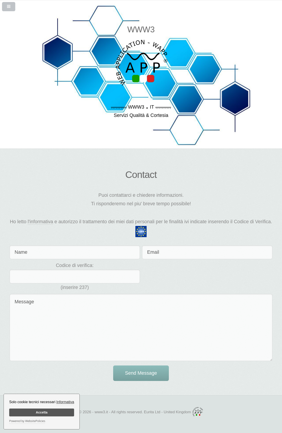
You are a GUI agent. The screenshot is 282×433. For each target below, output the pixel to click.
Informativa (65, 402)
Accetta (42, 412)
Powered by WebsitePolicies (27, 421)
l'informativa (40, 221)
